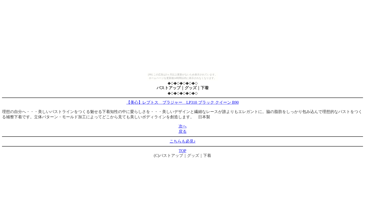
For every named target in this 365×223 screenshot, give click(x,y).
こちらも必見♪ (183, 141)
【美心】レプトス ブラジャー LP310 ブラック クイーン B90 (182, 102)
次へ (183, 126)
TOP (182, 151)
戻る (183, 131)
